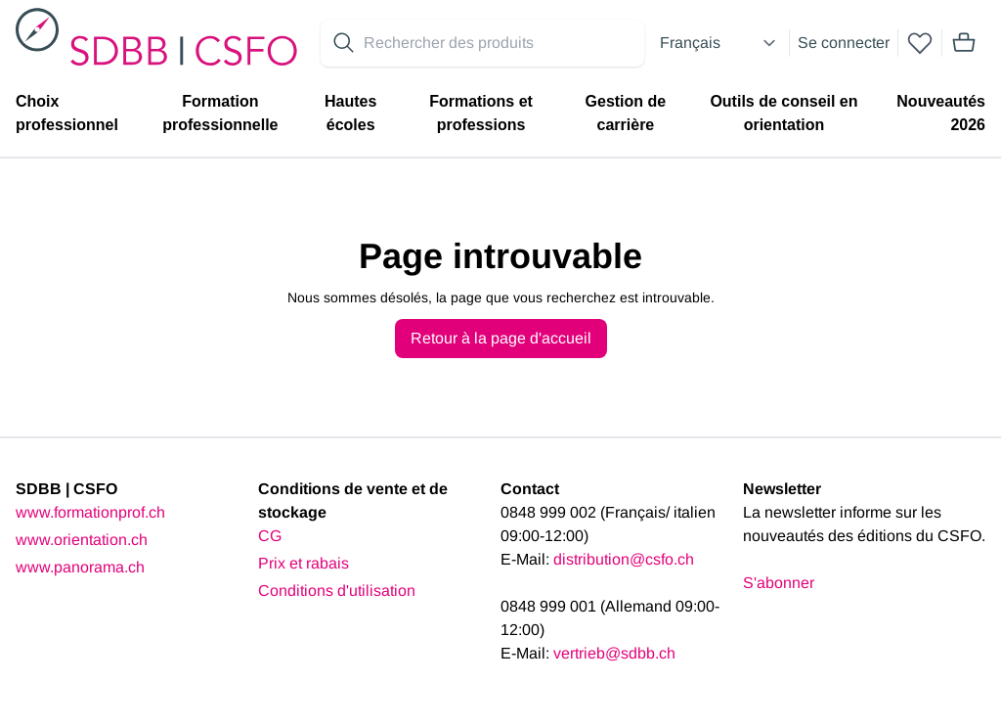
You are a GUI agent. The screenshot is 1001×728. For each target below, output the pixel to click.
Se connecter (844, 42)
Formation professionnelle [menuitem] (220, 113)
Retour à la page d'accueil (501, 338)
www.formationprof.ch (90, 512)
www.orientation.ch (82, 539)
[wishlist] (919, 43)
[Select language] (720, 43)
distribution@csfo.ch (623, 559)
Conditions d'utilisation (336, 590)
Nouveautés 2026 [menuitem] (940, 113)
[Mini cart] (963, 43)
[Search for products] (500, 43)
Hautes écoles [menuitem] (350, 113)
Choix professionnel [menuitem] (67, 113)
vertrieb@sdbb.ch (614, 653)
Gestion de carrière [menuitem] (626, 113)
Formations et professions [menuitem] (481, 113)
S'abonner (778, 582)
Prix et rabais (303, 563)
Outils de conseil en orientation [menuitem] (783, 113)
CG (270, 535)
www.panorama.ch (80, 567)
